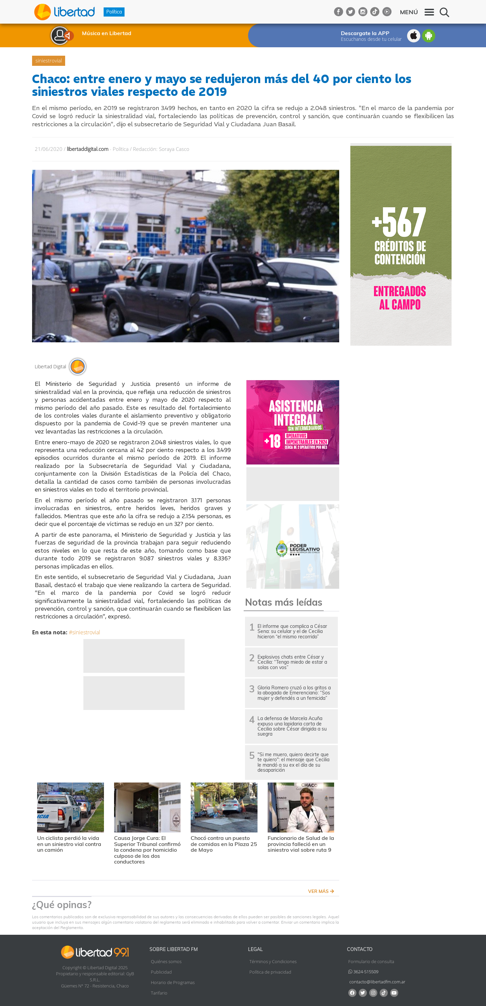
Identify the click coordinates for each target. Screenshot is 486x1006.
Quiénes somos (166, 961)
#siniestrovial (84, 632)
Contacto (360, 949)
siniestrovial (48, 60)
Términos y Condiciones (273, 961)
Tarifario (159, 993)
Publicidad (161, 972)
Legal (255, 949)
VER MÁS (321, 891)
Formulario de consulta (371, 961)
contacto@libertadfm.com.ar (377, 982)
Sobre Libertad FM (174, 949)
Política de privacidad (270, 972)
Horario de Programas (173, 982)
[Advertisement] (134, 656)
